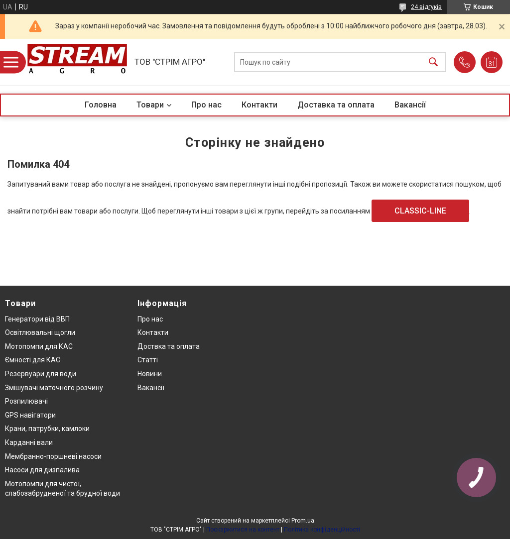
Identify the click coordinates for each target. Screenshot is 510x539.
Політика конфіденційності (322, 529)
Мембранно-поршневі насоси (53, 456)
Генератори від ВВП (37, 319)
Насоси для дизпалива (42, 470)
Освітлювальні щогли (40, 332)
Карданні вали (29, 442)
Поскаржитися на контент (242, 529)
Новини (149, 374)
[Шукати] (433, 62)
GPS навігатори (30, 415)
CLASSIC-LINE (420, 211)
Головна (101, 104)
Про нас (206, 104)
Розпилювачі (26, 401)
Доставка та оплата (336, 104)
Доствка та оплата (168, 346)
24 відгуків (426, 6)
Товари (150, 104)
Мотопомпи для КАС (39, 346)
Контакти (259, 104)
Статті (147, 360)
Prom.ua (302, 520)
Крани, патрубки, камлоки (47, 428)
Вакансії (410, 104)
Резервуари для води (40, 374)
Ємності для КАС (32, 360)
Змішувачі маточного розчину (54, 388)
